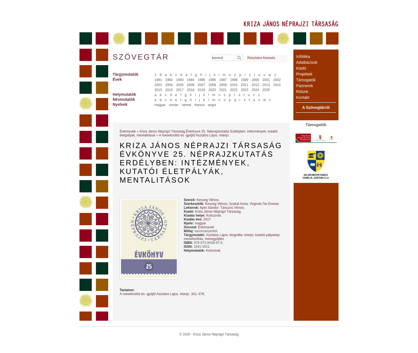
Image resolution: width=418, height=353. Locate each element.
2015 (158, 90)
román (173, 105)
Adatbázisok (306, 62)
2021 (223, 90)
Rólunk (302, 91)
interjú (248, 235)
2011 (244, 85)
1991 (158, 80)
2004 (169, 85)
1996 (212, 80)
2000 (255, 80)
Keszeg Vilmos (208, 200)
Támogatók (306, 80)
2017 (179, 90)
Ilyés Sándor (209, 208)
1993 (179, 80)
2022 (234, 90)
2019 (201, 90)
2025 (266, 90)
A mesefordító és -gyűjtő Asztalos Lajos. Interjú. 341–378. (162, 294)
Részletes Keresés (261, 58)
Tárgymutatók (126, 74)
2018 (190, 90)
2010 (234, 85)
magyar (160, 105)
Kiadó (301, 68)
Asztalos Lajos (217, 235)
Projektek (304, 74)
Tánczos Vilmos (232, 208)
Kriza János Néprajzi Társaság (218, 212)
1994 (190, 80)
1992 (169, 80)
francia (199, 105)
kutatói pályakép (267, 235)
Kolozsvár (213, 215)
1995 (201, 80)
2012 (255, 85)
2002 (277, 80)
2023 (244, 90)
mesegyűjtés (214, 239)
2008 (212, 85)
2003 (158, 85)
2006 (190, 85)
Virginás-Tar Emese (264, 204)
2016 (169, 90)
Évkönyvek (128, 131)
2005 (179, 85)
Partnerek (304, 86)
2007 (201, 85)
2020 (212, 90)
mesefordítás (193, 239)
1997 (223, 80)
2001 (266, 80)
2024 (255, 90)
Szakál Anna (238, 204)
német (186, 105)
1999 (244, 80)
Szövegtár (140, 57)
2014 (277, 85)
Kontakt (302, 97)
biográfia (235, 235)
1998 (234, 80)
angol (212, 105)
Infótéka (303, 56)
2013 (266, 85)
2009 (223, 85)
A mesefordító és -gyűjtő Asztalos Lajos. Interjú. (194, 135)
